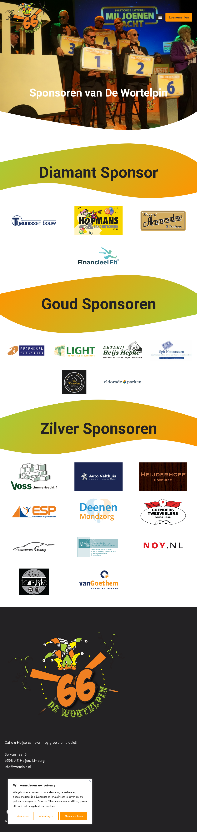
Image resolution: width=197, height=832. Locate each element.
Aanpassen (23, 816)
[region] (50, 801)
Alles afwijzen (46, 816)
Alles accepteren (74, 816)
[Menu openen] (160, 17)
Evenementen (179, 17)
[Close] (90, 781)
